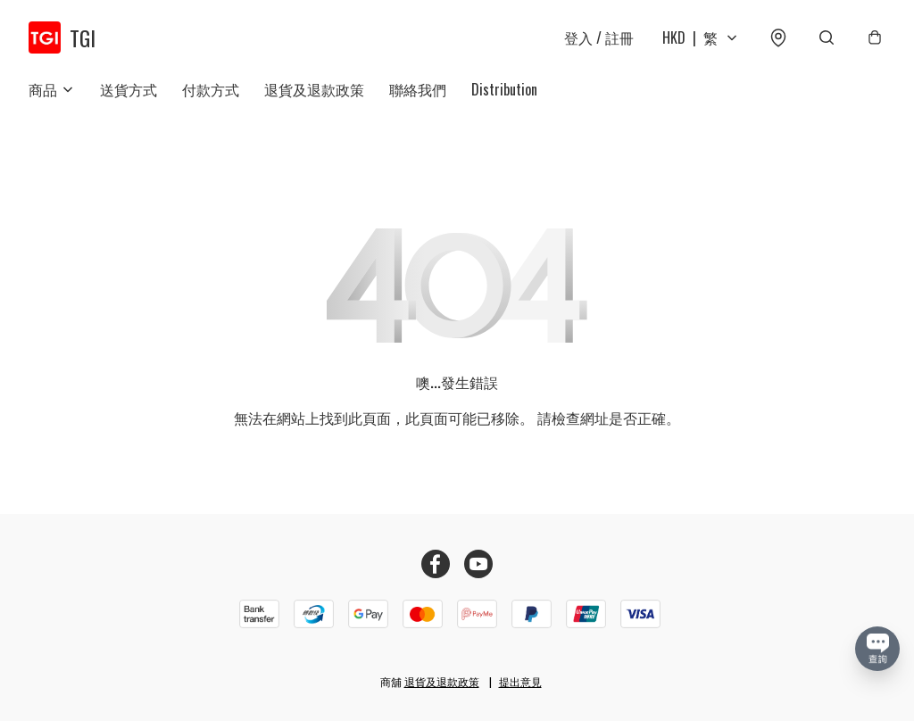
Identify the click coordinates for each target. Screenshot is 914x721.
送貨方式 (128, 89)
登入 (599, 37)
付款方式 (210, 89)
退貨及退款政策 (314, 89)
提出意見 (520, 681)
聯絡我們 (417, 89)
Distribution (504, 89)
